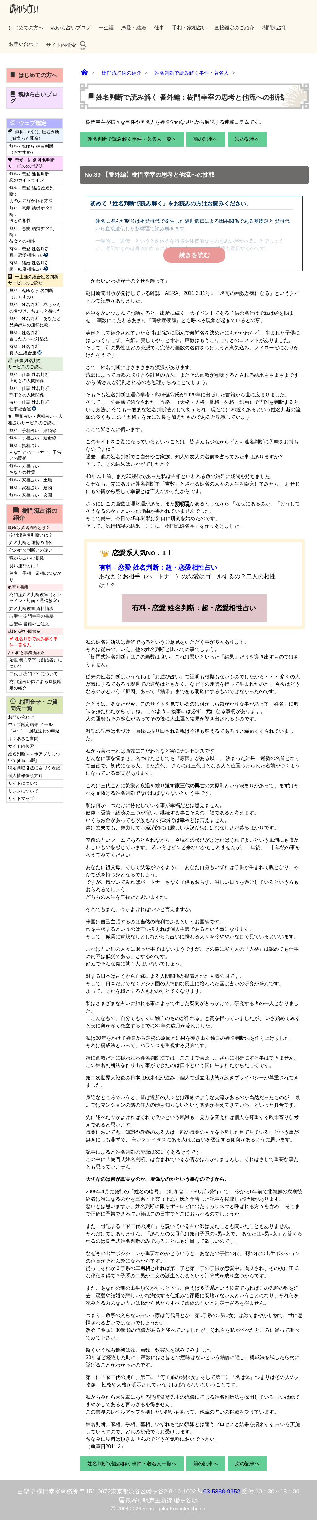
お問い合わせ (23, 44)
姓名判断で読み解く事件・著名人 (33, 642)
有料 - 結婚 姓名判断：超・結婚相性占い (31, 266)
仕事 (159, 27)
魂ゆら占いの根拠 (26, 558)
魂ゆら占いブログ (71, 27)
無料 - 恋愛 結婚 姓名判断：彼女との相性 (31, 235)
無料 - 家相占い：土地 (30, 480)
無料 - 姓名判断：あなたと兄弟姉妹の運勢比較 (35, 321)
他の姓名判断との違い (31, 550)
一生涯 (106, 27)
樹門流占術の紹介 (35, 514)
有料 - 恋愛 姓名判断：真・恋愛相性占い (31, 252)
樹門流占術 (274, 27)
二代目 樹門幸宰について (33, 673)
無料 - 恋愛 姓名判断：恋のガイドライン (31, 177)
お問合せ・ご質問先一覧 (34, 705)
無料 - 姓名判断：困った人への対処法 (28, 335)
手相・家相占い (189, 27)
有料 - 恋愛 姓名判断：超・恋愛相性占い (158, 567)
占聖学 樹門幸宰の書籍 (31, 616)
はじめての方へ (26, 27)
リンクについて (23, 791)
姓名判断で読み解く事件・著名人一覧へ (131, 139)
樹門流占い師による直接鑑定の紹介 (35, 684)
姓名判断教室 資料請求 (31, 608)
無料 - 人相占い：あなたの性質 (26, 469)
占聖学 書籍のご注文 (29, 624)
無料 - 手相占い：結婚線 (32, 430)
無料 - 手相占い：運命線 (32, 438)
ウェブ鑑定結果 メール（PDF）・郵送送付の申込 (34, 727)
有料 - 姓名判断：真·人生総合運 (26, 349)
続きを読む (194, 255)
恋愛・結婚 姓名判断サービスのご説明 (31, 163)
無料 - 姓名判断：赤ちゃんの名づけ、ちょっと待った (35, 307)
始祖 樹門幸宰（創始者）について (36, 663)
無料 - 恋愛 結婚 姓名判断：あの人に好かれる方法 (31, 194)
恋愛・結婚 (133, 27)
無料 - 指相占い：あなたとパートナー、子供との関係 (35, 452)
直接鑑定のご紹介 (234, 27)
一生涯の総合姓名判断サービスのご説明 (33, 279)
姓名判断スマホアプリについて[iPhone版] (34, 757)
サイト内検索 (66, 45)
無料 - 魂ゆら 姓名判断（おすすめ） (31, 149)
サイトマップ (21, 798)
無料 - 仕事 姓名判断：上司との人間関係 (31, 377)
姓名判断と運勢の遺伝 (31, 542)
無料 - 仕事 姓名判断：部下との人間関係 (31, 391)
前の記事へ (205, 139)
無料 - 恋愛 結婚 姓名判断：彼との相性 (31, 214)
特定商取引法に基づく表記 (34, 768)
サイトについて (23, 783)
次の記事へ (247, 139)
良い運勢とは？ (24, 566)
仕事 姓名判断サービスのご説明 (25, 363)
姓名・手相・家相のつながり (35, 576)
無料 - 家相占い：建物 (30, 488)
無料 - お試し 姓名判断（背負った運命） (33, 135)
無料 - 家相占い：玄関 (30, 495)
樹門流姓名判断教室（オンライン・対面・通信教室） (35, 597)
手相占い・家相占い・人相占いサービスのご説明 (35, 419)
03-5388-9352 (222, 1491)
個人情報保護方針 (25, 775)
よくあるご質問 (23, 738)
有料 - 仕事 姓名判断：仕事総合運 (31, 405)
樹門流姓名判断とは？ (31, 535)
